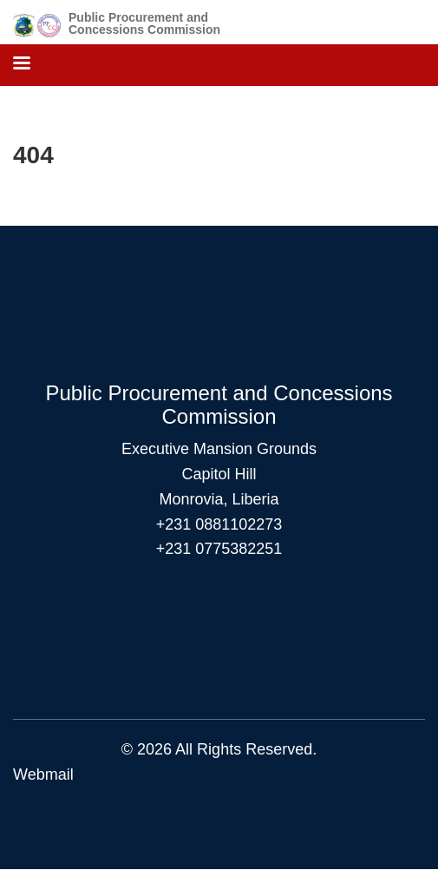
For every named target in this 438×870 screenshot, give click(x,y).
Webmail (43, 774)
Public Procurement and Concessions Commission (144, 23)
